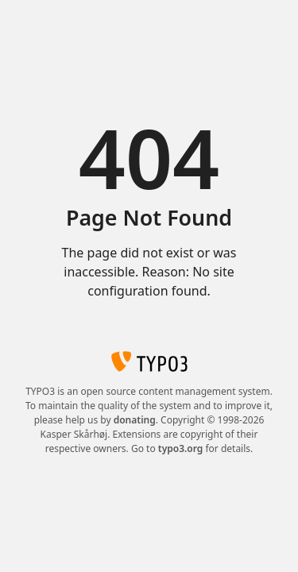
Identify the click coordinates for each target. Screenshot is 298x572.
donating (135, 420)
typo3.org (180, 448)
